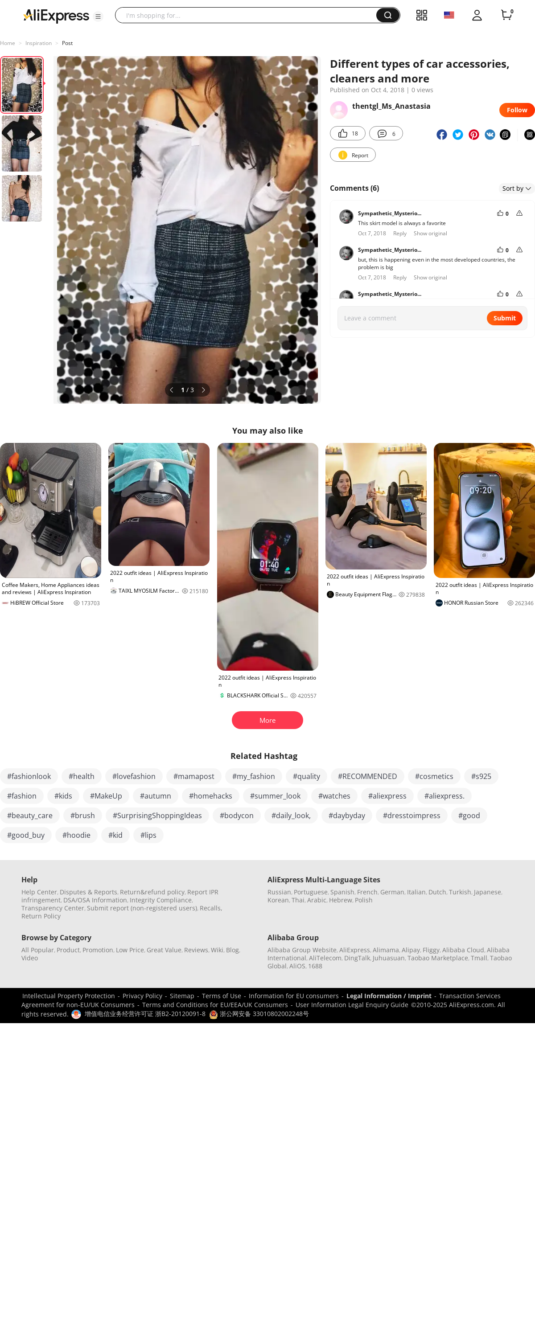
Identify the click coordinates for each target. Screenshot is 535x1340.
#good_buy (26, 835)
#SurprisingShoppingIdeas (157, 815)
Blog (232, 950)
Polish (364, 900)
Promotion (97, 950)
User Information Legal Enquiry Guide (352, 1004)
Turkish (460, 892)
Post (67, 43)
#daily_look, (291, 815)
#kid (115, 835)
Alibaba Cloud (463, 950)
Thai (298, 900)
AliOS (297, 966)
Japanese (487, 892)
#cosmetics (434, 776)
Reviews (196, 950)
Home (7, 43)
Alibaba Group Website (302, 950)
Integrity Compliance (161, 900)
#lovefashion (134, 776)
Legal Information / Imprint (389, 996)
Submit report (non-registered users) (142, 908)
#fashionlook (29, 776)
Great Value (164, 950)
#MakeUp (106, 796)
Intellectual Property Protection (68, 996)
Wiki (217, 950)
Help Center (39, 892)
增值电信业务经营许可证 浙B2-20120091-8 (145, 1013)
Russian (279, 892)
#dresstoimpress (411, 815)
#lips (148, 835)
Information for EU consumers (294, 996)
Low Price (130, 950)
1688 (315, 966)
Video (29, 958)
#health (82, 776)
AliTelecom (325, 958)
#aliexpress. (444, 796)
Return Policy (41, 916)
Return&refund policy (152, 892)
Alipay (411, 950)
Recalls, (211, 908)
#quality (306, 776)
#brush (82, 815)
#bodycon (237, 815)
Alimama (386, 950)
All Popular (37, 950)
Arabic (316, 900)
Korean (278, 900)
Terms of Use (221, 996)
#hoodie (76, 835)
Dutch (437, 892)
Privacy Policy (142, 996)
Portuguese (311, 892)
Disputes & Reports (88, 892)
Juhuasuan (389, 958)
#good (469, 815)
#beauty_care (30, 815)
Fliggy (431, 950)
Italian (416, 892)
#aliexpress (387, 796)
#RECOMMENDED (367, 776)
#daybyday (347, 815)
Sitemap (182, 996)
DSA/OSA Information (95, 900)
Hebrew (340, 900)
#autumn (155, 796)
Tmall (479, 958)
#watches (334, 796)
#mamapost (193, 776)
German (392, 892)
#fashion (22, 796)
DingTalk (357, 958)
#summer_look (275, 796)
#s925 (481, 776)
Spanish (342, 892)
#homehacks (210, 796)
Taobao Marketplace (437, 958)
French (367, 892)
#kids (63, 796)
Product (68, 950)
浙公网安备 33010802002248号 (259, 1013)
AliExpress (354, 950)
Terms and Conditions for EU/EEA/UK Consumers (215, 1004)
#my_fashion (253, 776)
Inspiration (38, 43)
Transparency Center (52, 908)
